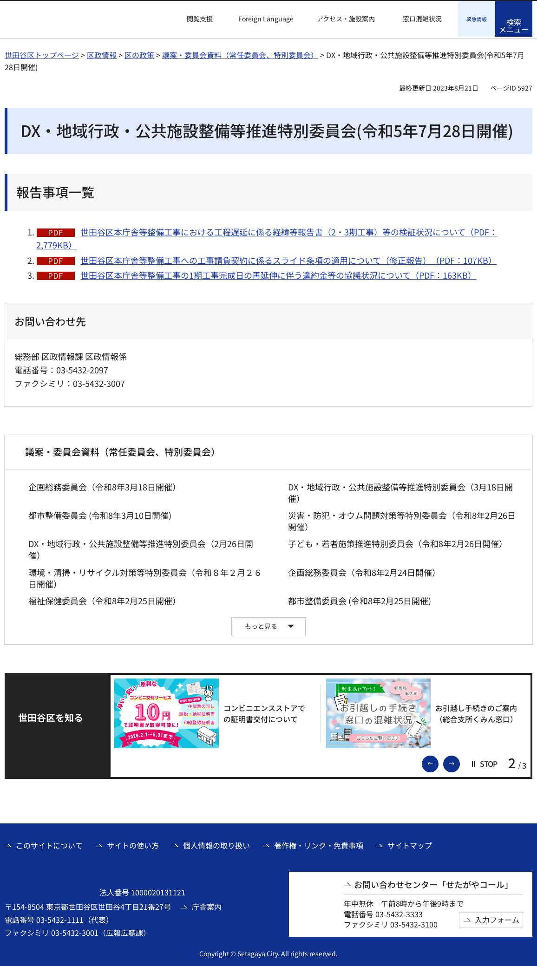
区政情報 (102, 53)
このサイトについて (49, 844)
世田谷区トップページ (42, 53)
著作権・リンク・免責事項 (318, 844)
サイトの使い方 (133, 844)
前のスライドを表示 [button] (438, 762)
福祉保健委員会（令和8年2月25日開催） (104, 599)
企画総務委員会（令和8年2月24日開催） (364, 571)
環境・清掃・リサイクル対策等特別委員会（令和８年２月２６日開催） (145, 576)
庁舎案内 (207, 905)
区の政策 (139, 53)
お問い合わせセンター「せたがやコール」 (433, 883)
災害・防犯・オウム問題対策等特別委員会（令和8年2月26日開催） (402, 519)
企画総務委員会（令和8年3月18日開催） (104, 485)
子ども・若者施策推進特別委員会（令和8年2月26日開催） (397, 542)
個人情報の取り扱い (216, 844)
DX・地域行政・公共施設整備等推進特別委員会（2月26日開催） (140, 548)
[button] (194, 19)
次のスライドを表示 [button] (459, 762)
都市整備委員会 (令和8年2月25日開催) (359, 599)
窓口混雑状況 (422, 18)
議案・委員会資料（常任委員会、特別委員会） (240, 53)
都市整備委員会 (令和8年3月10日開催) (99, 514)
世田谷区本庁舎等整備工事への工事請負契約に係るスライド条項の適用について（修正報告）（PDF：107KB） (288, 259)
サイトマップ (409, 844)
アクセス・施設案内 (346, 18)
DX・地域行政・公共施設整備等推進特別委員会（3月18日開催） (400, 491)
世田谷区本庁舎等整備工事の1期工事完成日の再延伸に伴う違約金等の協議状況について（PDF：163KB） (278, 274)
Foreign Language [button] (266, 18)
